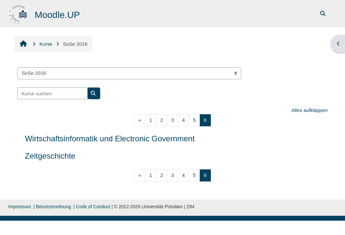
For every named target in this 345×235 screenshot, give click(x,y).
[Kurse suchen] (52, 93)
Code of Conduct (93, 206)
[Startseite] (18, 13)
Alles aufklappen (309, 110)
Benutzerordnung (53, 206)
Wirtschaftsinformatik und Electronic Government (110, 138)
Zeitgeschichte (50, 155)
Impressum (19, 206)
